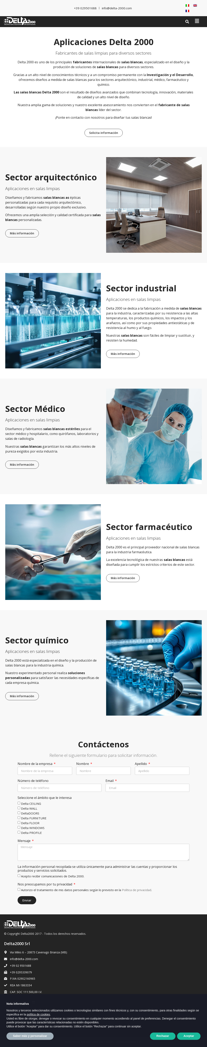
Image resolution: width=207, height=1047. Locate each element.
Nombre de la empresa (35, 764)
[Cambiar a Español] (32, 1026)
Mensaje (24, 841)
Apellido (141, 764)
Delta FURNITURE (33, 818)
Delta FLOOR (30, 823)
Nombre (83, 764)
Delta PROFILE (31, 832)
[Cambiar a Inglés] (195, 5)
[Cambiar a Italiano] (187, 5)
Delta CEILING (31, 803)
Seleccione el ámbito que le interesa (45, 798)
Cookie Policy (13, 1016)
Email (110, 781)
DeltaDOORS (30, 813)
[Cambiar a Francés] (187, 11)
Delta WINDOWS (32, 828)
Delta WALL (29, 808)
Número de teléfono (33, 781)
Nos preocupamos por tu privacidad (45, 884)
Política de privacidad (136, 890)
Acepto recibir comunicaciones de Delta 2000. (52, 876)
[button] (187, 21)
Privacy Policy (13, 1010)
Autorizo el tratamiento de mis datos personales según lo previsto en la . (86, 890)
